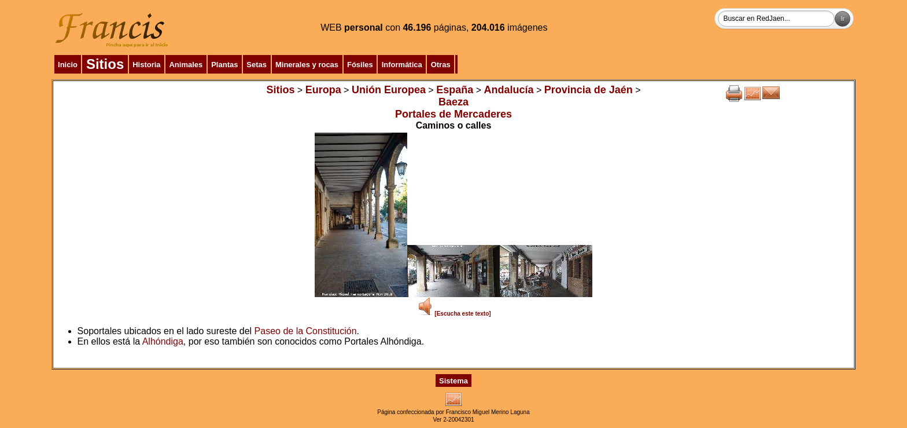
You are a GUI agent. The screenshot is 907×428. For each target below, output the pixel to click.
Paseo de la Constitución (306, 331)
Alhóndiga (162, 341)
